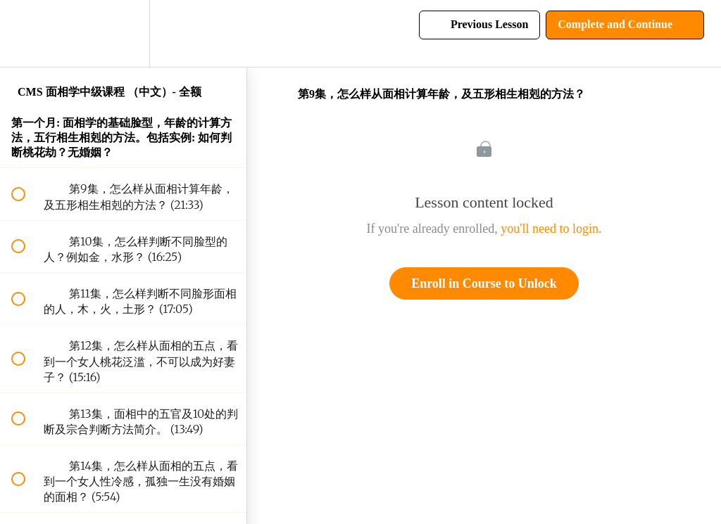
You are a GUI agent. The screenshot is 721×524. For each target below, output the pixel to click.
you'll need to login (549, 229)
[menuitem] (123, 33)
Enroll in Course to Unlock (484, 283)
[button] (26, 33)
